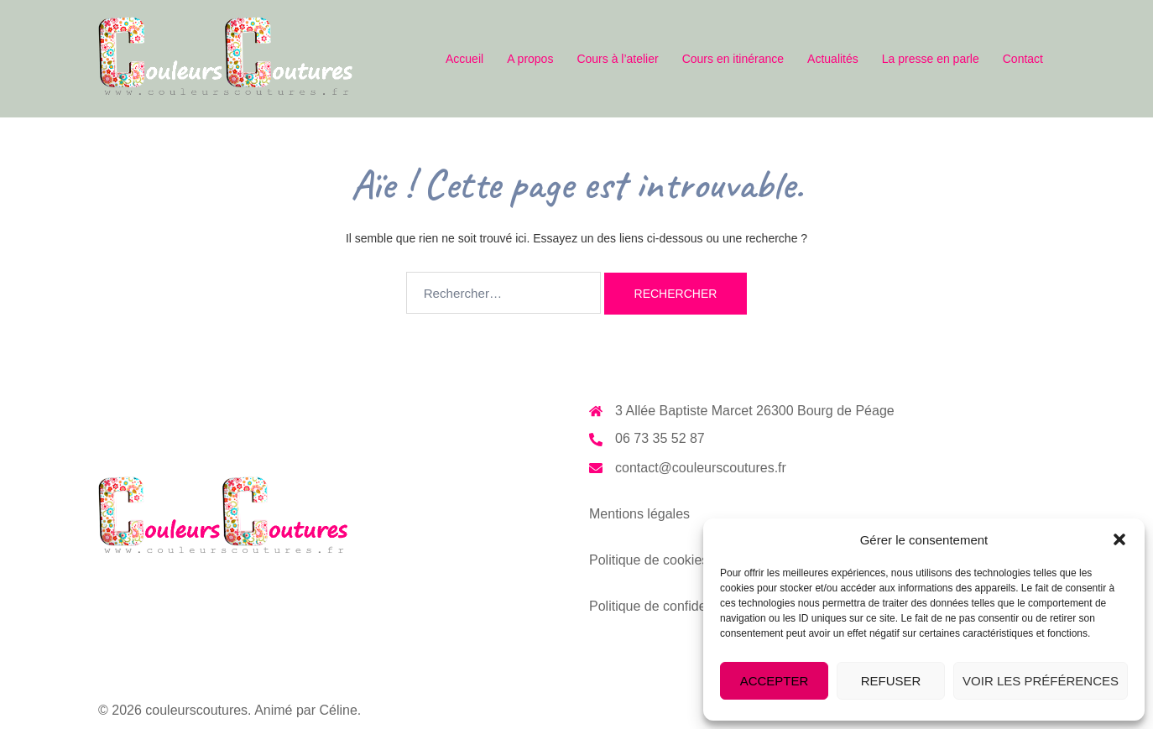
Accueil (464, 58)
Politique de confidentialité (667, 598)
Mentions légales (639, 510)
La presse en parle (930, 58)
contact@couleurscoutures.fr (700, 466)
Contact (1023, 58)
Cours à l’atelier (617, 58)
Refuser (891, 681)
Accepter (774, 681)
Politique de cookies (648, 554)
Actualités (832, 58)
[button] (1119, 539)
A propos (530, 58)
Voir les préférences (1041, 681)
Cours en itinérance (733, 58)
